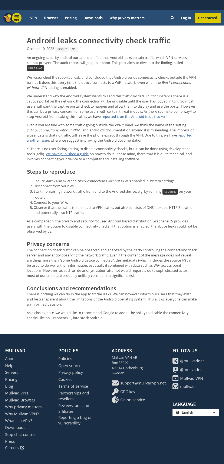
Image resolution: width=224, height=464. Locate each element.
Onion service (128, 399)
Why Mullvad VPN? (22, 413)
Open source (69, 365)
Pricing (71, 18)
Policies (65, 358)
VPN (33, 18)
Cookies (65, 379)
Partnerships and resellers (73, 395)
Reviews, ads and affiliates (73, 408)
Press (10, 441)
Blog (9, 386)
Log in (186, 18)
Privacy (62, 49)
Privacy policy (70, 372)
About (10, 358)
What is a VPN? (18, 420)
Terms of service (73, 386)
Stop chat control (20, 434)
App (74, 49)
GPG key (123, 391)
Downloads (93, 18)
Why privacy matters (127, 18)
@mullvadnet (188, 360)
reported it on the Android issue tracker (134, 116)
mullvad (183, 386)
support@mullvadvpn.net (139, 383)
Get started (207, 18)
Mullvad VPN (16, 393)
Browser (51, 18)
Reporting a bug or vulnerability (75, 420)
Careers (14, 447)
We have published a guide (67, 154)
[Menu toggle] (17, 18)
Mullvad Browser (20, 400)
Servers (11, 372)
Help (9, 365)
